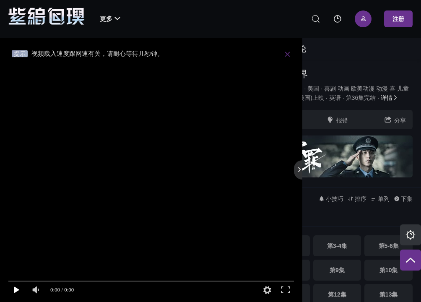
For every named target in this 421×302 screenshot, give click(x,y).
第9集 (337, 270)
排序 (357, 198)
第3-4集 (337, 245)
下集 (403, 198)
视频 (270, 48)
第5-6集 (389, 245)
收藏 (279, 120)
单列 (380, 198)
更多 (110, 18)
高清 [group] (276, 218)
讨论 (298, 48)
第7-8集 (285, 270)
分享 (395, 120)
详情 (389, 97)
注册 (398, 19)
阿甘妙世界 (285, 74)
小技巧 (331, 198)
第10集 (388, 270)
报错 (337, 120)
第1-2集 (285, 245)
